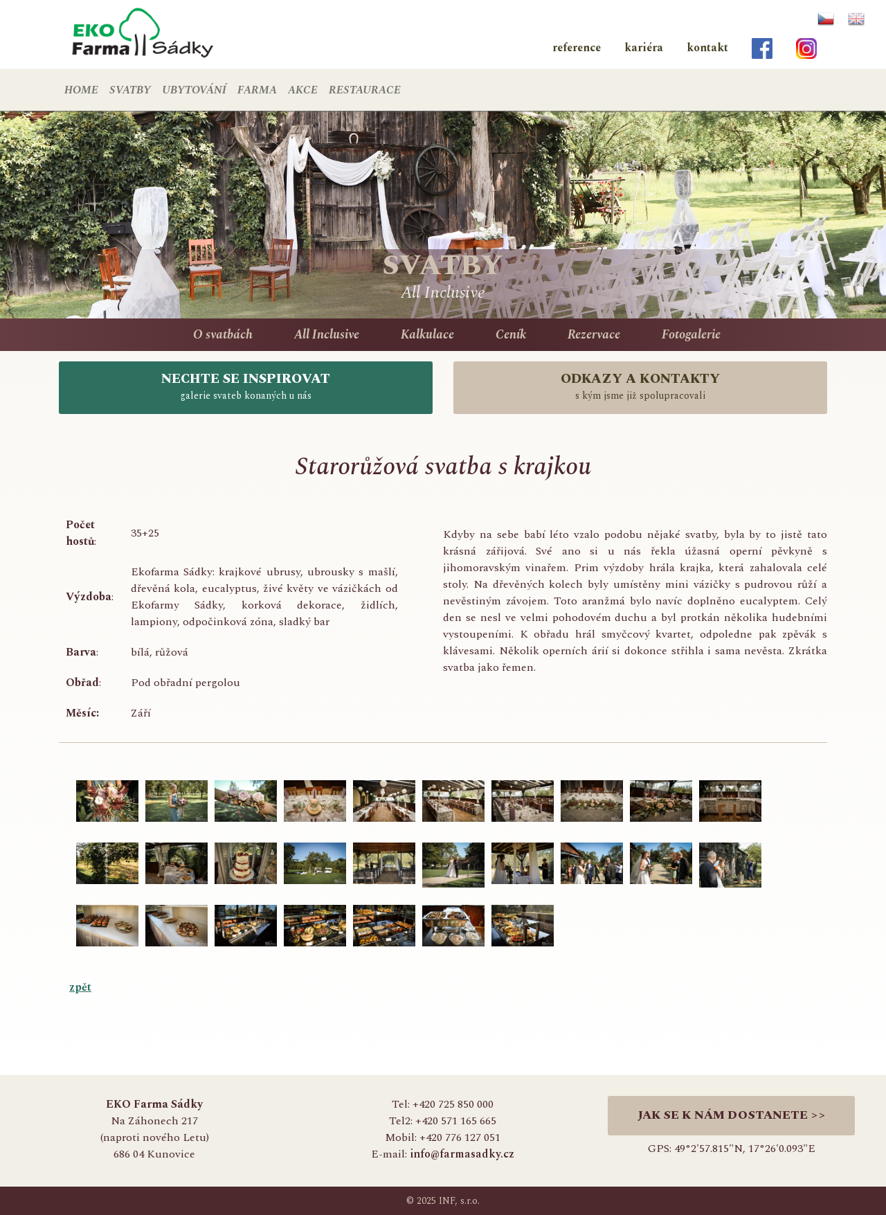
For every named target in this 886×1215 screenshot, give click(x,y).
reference (576, 47)
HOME (81, 90)
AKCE (303, 90)
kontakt (707, 47)
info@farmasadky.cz (462, 1154)
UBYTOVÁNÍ (194, 90)
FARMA (257, 90)
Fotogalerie (691, 334)
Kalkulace (427, 334)
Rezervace (594, 334)
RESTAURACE (365, 90)
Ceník (511, 334)
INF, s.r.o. (459, 1201)
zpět (80, 987)
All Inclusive (326, 334)
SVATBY (130, 90)
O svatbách (223, 334)
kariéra (643, 47)
